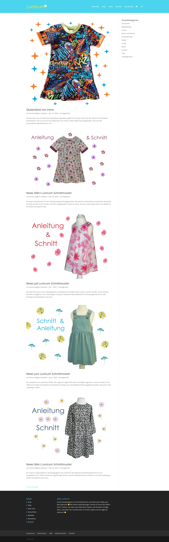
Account (31, 522)
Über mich (31, 509)
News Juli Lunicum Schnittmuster (47, 283)
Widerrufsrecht (60, 533)
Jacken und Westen (128, 33)
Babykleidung (126, 27)
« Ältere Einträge (32, 487)
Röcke (124, 47)
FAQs (29, 505)
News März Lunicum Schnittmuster (49, 193)
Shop (104, 7)
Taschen (125, 50)
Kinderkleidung (127, 37)
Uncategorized (65, 113)
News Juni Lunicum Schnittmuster (48, 374)
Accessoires (126, 23)
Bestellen (31, 515)
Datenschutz (41, 533)
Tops (123, 53)
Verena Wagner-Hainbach (38, 113)
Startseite (95, 7)
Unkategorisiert (127, 57)
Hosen (124, 30)
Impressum (30, 533)
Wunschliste (32, 512)
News (110, 7)
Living (124, 43)
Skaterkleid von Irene (40, 110)
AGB (50, 533)
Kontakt (119, 7)
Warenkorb (128, 7)
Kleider (124, 40)
